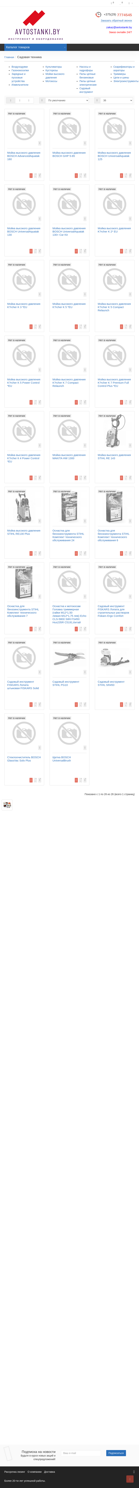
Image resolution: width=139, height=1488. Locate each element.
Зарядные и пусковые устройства (19, 78)
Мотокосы (51, 81)
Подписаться (116, 1453)
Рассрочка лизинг (14, 1471)
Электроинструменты (126, 81)
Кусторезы (52, 70)
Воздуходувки (20, 66)
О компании (34, 1471)
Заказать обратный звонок (116, 20)
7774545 (118, 15)
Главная (9, 57)
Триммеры (119, 74)
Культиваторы (54, 66)
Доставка (49, 1471)
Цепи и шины (121, 77)
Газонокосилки (20, 70)
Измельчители (20, 84)
